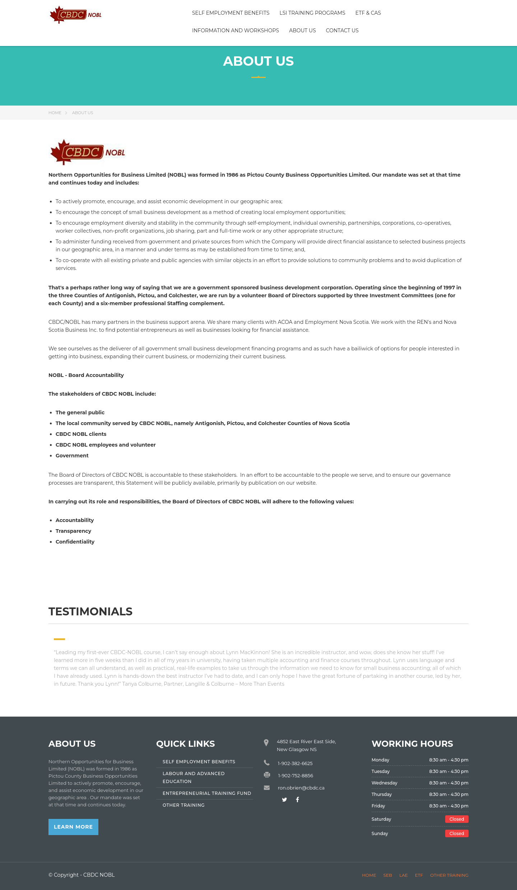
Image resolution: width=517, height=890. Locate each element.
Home (54, 112)
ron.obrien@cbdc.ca (301, 788)
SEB (387, 875)
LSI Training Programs (312, 13)
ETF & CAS (368, 13)
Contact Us (342, 30)
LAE (403, 875)
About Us (302, 30)
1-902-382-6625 (295, 763)
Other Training (449, 875)
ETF (419, 875)
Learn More (73, 827)
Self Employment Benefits (231, 13)
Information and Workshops (235, 30)
